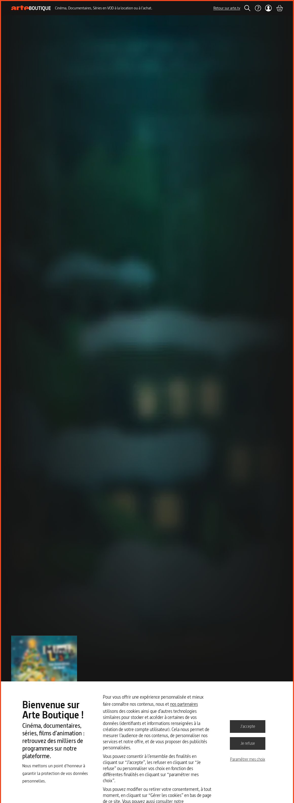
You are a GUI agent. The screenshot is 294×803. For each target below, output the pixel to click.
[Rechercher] (247, 8)
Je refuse (248, 743)
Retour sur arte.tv (226, 8)
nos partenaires (184, 704)
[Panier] (279, 8)
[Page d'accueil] (31, 8)
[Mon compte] (268, 8)
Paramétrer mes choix (247, 759)
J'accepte (247, 726)
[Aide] (257, 8)
